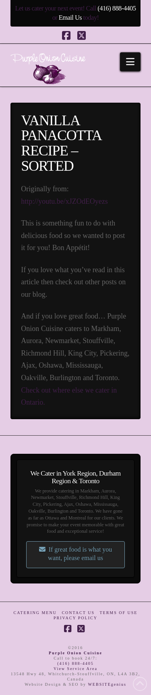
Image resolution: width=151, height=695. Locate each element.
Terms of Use (118, 612)
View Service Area (75, 668)
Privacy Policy (75, 618)
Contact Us (78, 612)
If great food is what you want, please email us (75, 553)
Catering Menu (35, 612)
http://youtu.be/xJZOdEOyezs (64, 201)
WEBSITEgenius (107, 684)
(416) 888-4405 (116, 8)
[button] (130, 61)
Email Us (70, 17)
